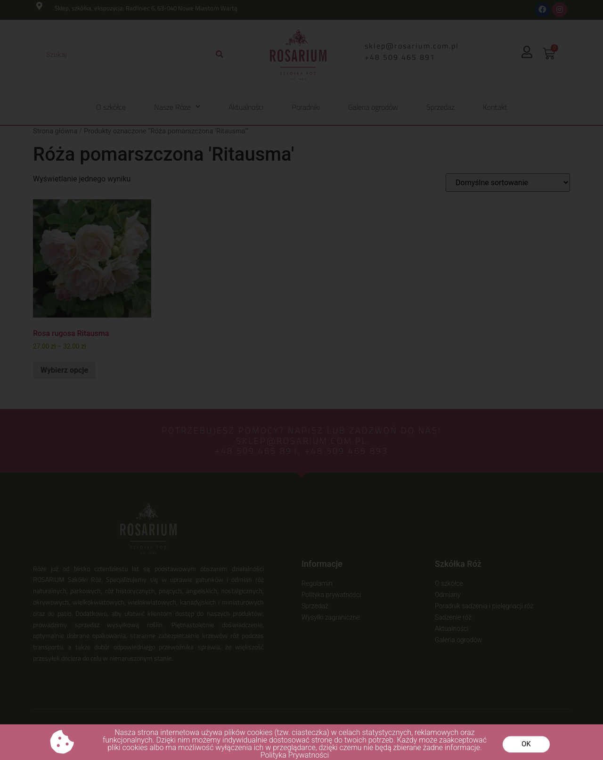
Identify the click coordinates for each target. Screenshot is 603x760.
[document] (301, 380)
